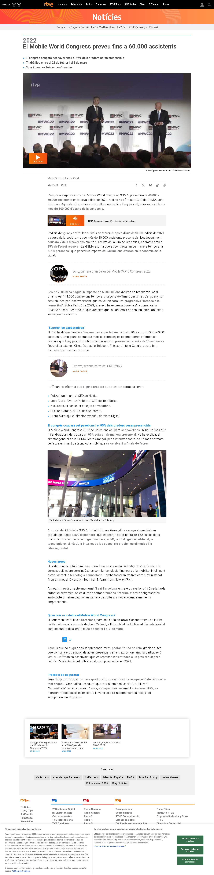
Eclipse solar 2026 (97, 783)
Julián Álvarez (170, 777)
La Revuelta (92, 777)
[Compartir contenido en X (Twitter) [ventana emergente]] (143, 184)
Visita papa (42, 777)
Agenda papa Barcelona (67, 777)
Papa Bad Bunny (148, 777)
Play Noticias (120, 783)
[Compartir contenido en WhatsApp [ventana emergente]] (157, 184)
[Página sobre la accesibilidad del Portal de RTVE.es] (124, 852)
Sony (29, 67)
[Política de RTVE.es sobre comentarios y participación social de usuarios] (181, 852)
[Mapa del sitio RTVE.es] (142, 852)
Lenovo (40, 67)
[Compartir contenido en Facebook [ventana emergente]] (136, 184)
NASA (130, 777)
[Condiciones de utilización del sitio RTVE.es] (25, 852)
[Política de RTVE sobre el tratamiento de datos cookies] (74, 852)
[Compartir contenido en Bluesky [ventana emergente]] (150, 184)
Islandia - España (113, 777)
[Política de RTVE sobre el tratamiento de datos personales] (48, 852)
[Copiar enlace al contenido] (164, 184)
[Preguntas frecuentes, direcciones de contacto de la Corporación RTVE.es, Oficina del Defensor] (158, 852)
